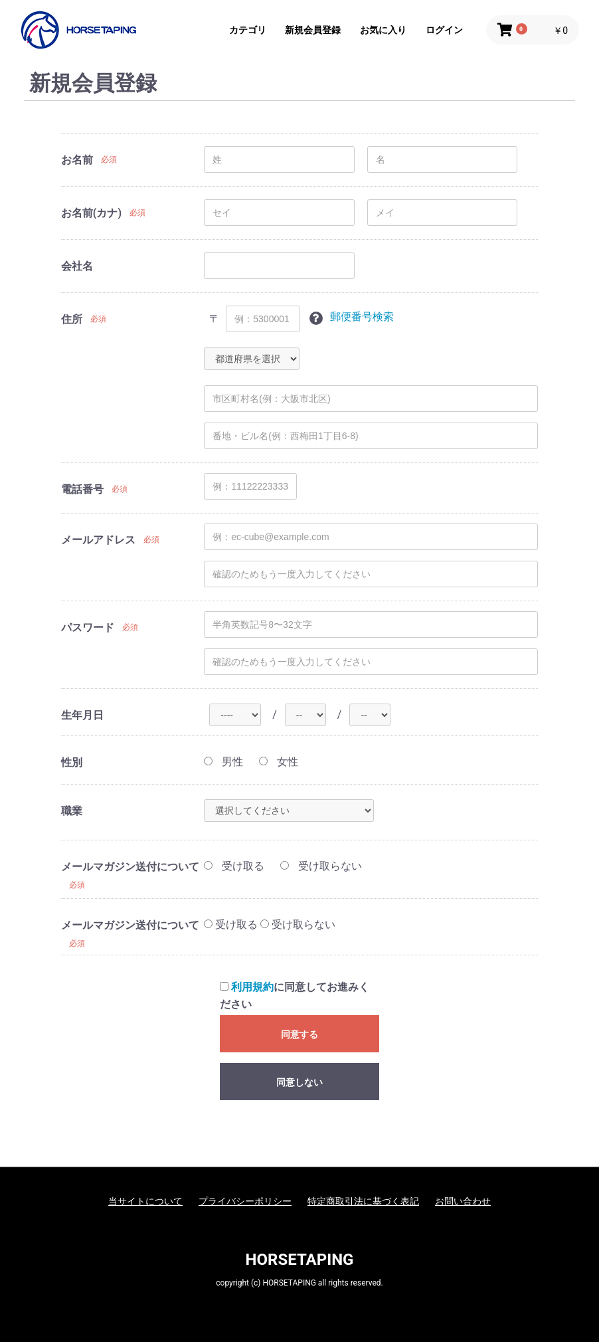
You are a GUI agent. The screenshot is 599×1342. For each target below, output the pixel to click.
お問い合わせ (463, 1201)
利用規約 (252, 987)
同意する (299, 1034)
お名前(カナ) (91, 213)
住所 (71, 319)
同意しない (299, 1082)
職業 (71, 811)
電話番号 (82, 489)
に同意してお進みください (294, 995)
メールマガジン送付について (130, 866)
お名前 (77, 159)
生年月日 (82, 715)
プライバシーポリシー (245, 1201)
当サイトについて (145, 1201)
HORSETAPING (300, 1259)
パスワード (87, 627)
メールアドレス (98, 539)
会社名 (77, 266)
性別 (71, 762)
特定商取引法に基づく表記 (363, 1201)
